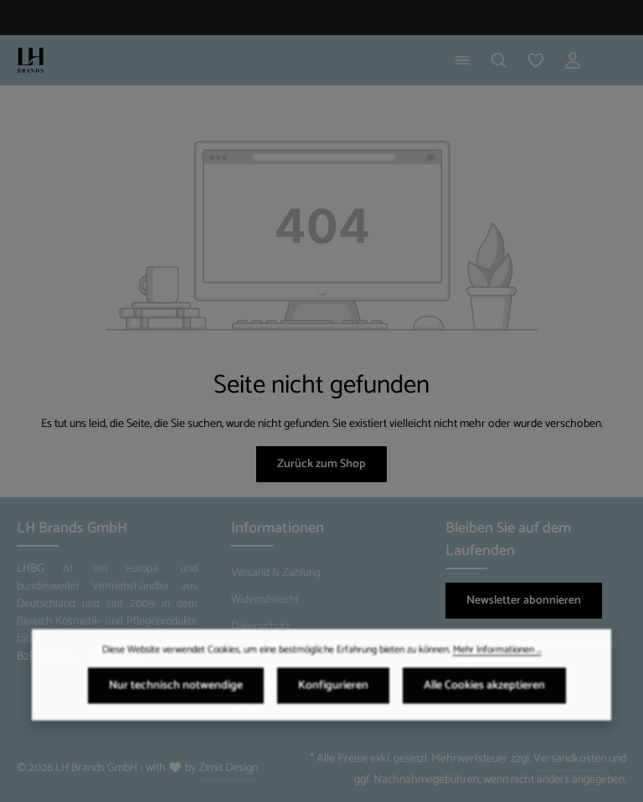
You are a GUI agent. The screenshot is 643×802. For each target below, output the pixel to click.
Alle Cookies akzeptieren (484, 693)
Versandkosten (569, 759)
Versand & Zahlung (276, 573)
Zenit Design (228, 768)
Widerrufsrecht (265, 599)
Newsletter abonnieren (523, 600)
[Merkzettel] (536, 60)
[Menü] (462, 60)
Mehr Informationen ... (497, 658)
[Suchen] (499, 60)
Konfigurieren (333, 693)
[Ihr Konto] (572, 60)
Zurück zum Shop (321, 464)
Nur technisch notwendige (176, 693)
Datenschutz (260, 626)
